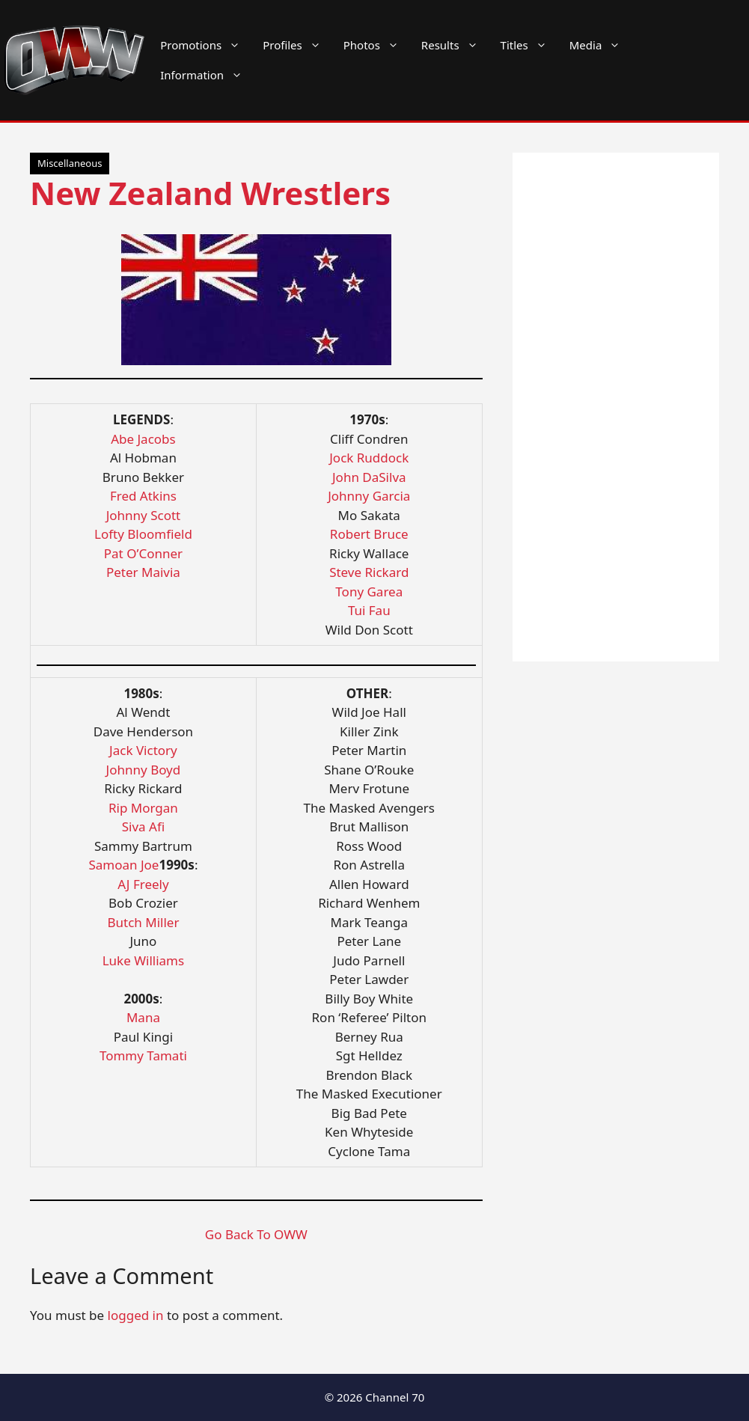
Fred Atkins (143, 495)
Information (207, 75)
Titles (529, 45)
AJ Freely (143, 884)
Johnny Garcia (369, 495)
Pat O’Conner (143, 553)
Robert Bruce (369, 534)
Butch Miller (143, 922)
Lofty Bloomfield (143, 534)
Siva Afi (143, 826)
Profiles (297, 45)
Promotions (205, 45)
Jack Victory (143, 750)
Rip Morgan (143, 807)
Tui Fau (369, 610)
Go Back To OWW (256, 1234)
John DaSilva (369, 477)
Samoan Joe (123, 864)
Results (455, 45)
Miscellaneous (69, 163)
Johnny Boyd (143, 769)
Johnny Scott (143, 515)
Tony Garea (369, 591)
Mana (143, 1017)
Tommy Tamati (143, 1055)
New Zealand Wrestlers (210, 192)
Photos (376, 45)
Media (600, 45)
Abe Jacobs (143, 438)
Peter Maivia (143, 572)
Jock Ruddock (369, 457)
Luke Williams (143, 960)
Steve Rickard (369, 572)
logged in (136, 1315)
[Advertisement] (615, 407)
